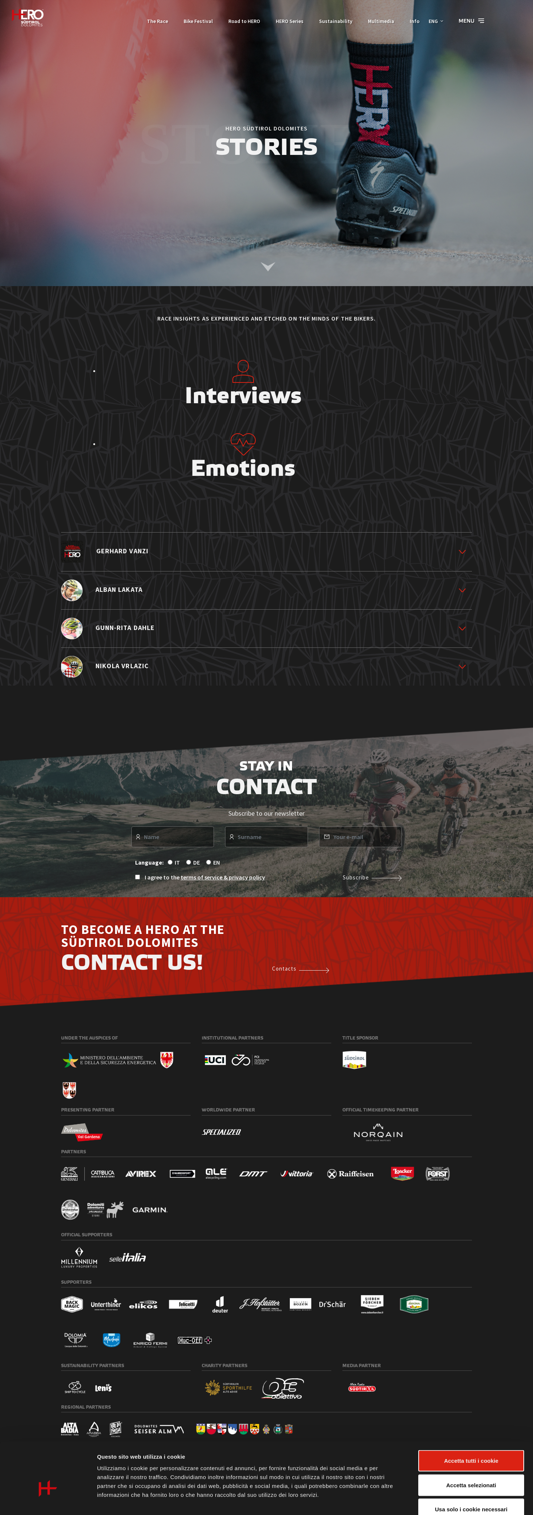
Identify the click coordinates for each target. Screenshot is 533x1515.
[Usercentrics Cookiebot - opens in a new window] (48, 1500)
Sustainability (331, 21)
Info (410, 21)
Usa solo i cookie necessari (471, 1466)
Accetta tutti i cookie (471, 1418)
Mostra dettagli (389, 1500)
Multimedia (377, 21)
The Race (153, 21)
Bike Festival (194, 21)
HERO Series (285, 21)
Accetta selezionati (471, 1442)
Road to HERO (240, 21)
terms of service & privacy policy (223, 877)
